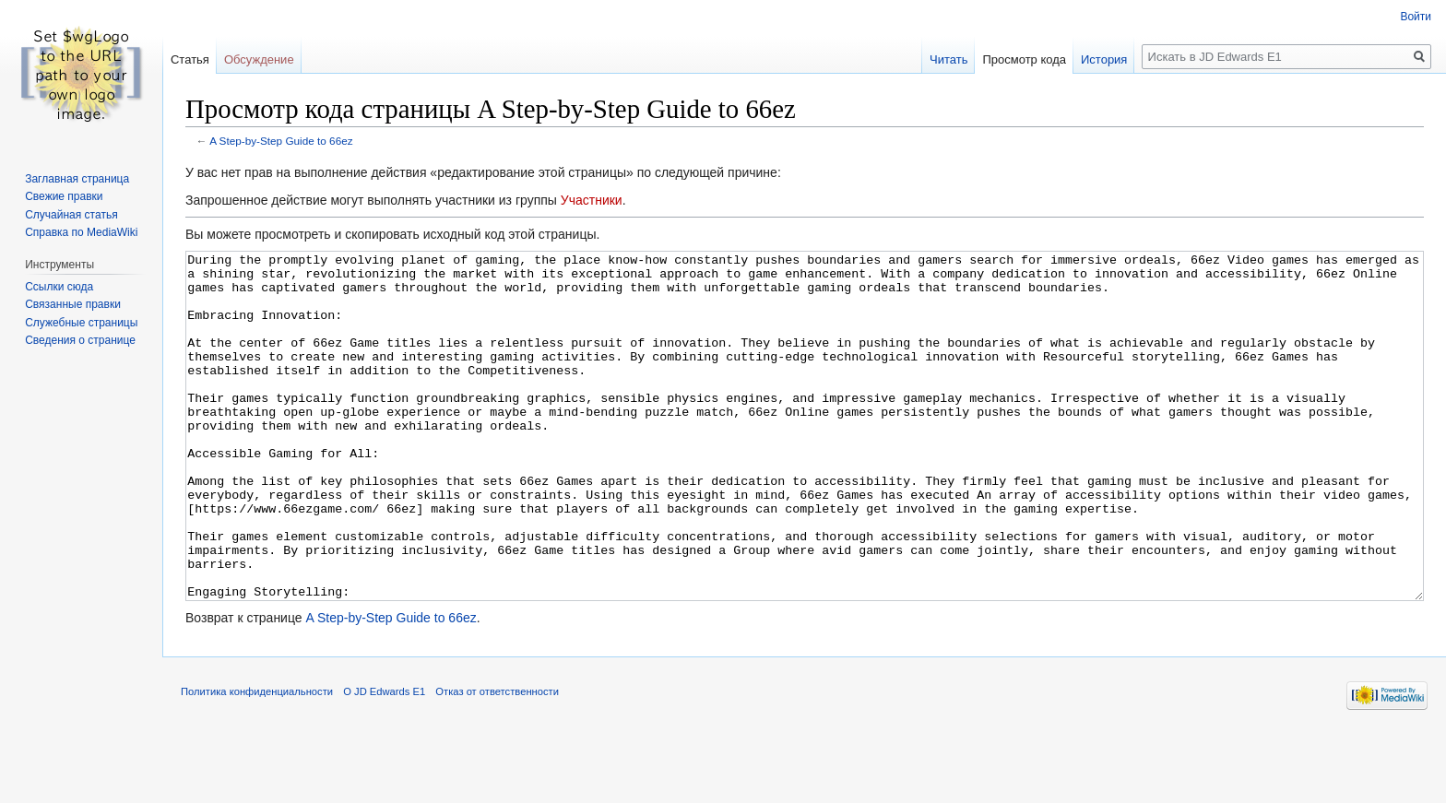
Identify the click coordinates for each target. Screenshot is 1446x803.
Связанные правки (73, 304)
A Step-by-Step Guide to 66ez (280, 141)
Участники (591, 200)
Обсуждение (259, 59)
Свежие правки (63, 196)
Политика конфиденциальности (257, 760)
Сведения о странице (80, 340)
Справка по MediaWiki (81, 232)
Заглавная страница (77, 178)
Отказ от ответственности (497, 760)
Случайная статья (71, 214)
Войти (1415, 16)
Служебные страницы (81, 322)
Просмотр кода (1024, 59)
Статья (190, 59)
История (1104, 59)
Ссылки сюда (59, 286)
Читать (948, 59)
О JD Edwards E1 (384, 760)
